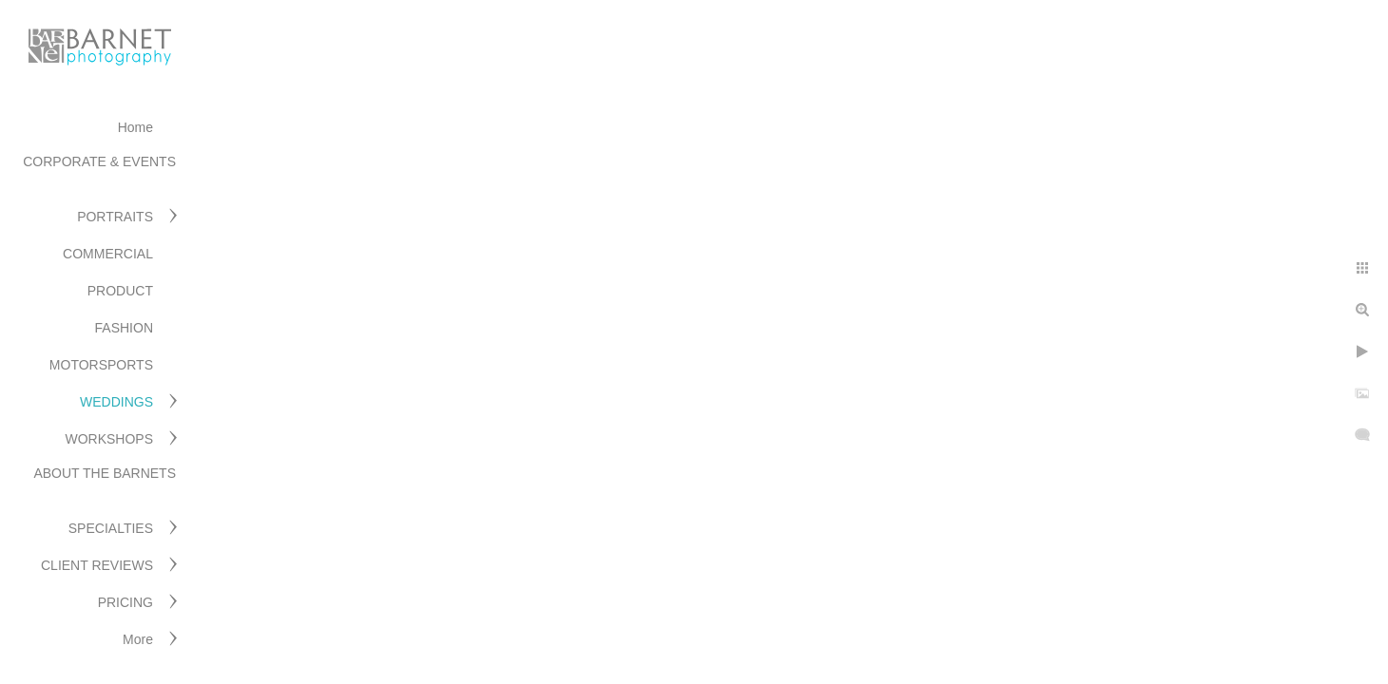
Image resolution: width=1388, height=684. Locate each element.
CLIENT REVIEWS (97, 565)
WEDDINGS (116, 401)
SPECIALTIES (110, 528)
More (138, 639)
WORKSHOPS (109, 438)
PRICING (125, 602)
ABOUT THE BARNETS (104, 473)
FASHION (124, 327)
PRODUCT (120, 290)
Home (135, 127)
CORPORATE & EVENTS (99, 161)
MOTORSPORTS (101, 364)
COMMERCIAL (108, 253)
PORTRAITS (115, 216)
